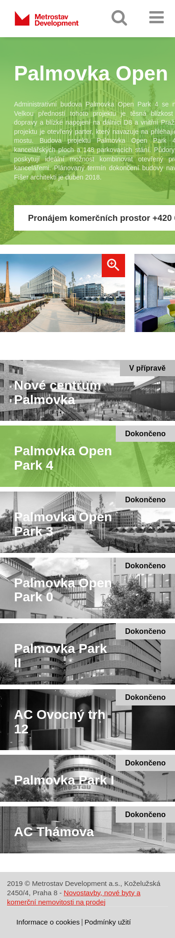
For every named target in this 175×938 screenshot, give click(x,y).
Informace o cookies (48, 922)
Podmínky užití (107, 922)
